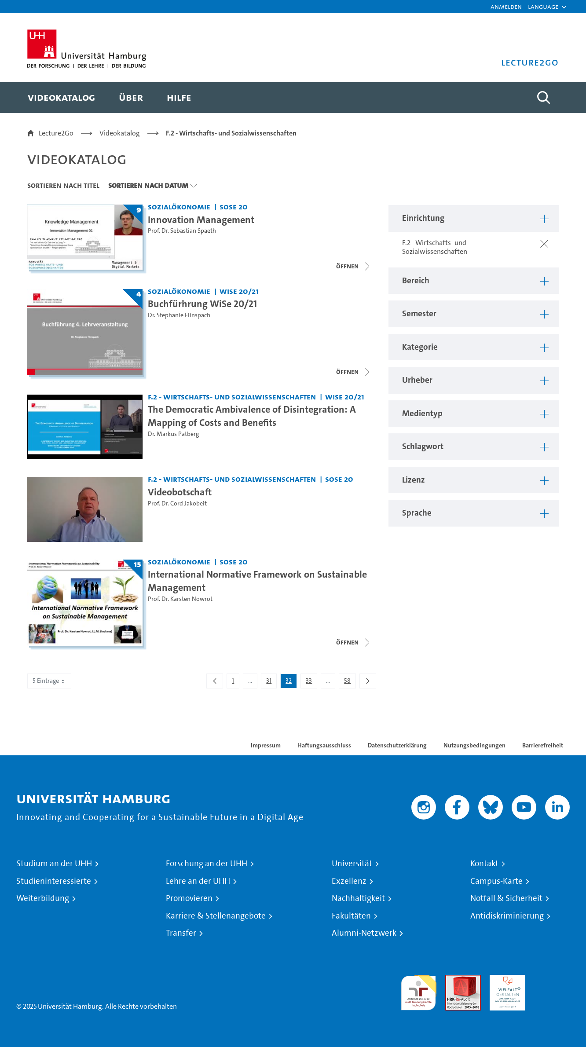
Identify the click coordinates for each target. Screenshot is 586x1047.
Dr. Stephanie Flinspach (179, 315)
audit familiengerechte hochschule (418, 990)
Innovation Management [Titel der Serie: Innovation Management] (201, 219)
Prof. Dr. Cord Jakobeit (177, 503)
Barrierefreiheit (542, 745)
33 (311, 682)
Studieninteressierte (53, 881)
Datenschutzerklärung (397, 745)
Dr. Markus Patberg (173, 434)
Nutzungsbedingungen (474, 745)
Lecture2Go (56, 133)
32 (291, 682)
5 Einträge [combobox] (49, 681)
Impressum (266, 745)
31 (271, 682)
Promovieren (189, 898)
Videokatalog (119, 133)
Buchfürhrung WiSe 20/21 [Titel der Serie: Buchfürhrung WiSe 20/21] (202, 303)
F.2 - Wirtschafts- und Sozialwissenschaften (231, 133)
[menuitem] (61, 97)
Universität (352, 863)
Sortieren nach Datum (148, 185)
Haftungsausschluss (324, 745)
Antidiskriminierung (507, 916)
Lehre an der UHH (198, 881)
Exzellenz (349, 881)
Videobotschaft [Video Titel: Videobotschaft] (180, 491)
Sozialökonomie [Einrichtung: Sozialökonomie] (179, 206)
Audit (453, 980)
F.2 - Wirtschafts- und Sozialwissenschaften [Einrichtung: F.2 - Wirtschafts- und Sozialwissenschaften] (232, 396)
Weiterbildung (42, 898)
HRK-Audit (505, 980)
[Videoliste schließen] (353, 266)
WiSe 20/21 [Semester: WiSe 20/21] (239, 291)
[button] (543, 6)
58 (349, 682)
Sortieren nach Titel (63, 185)
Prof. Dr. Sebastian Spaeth (182, 231)
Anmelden (506, 6)
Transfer (181, 933)
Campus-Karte (496, 881)
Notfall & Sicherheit (506, 898)
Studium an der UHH (54, 863)
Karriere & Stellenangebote (216, 916)
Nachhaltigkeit (358, 898)
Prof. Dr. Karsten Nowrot (180, 599)
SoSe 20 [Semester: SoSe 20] (234, 206)
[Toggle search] (543, 97)
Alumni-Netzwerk (364, 933)
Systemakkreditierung (552, 980)
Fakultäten (351, 916)
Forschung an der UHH (206, 863)
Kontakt (484, 863)
